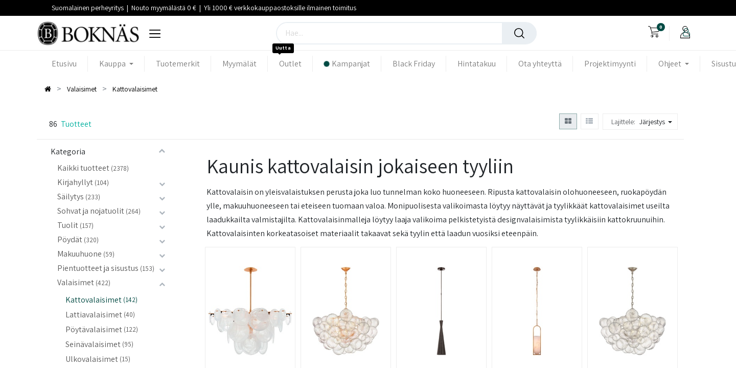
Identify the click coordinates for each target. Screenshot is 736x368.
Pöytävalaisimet (93, 329)
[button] (657, 121)
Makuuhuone (79, 253)
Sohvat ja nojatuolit (90, 210)
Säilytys (70, 196)
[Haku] (519, 33)
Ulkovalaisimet (91, 359)
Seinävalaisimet (93, 344)
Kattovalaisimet (93, 299)
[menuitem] (70, 64)
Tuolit (67, 225)
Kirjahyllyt (75, 182)
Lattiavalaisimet (93, 314)
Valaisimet (75, 282)
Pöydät (69, 239)
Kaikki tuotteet (83, 168)
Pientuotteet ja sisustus (98, 268)
